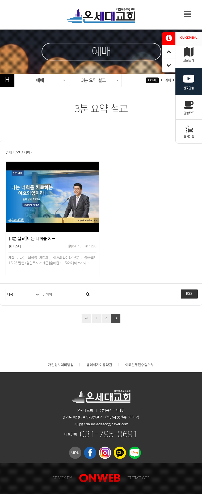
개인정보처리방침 (61, 365)
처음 (86, 318)
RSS (189, 294)
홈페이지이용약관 (99, 365)
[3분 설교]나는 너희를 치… (32, 238)
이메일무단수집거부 (139, 365)
